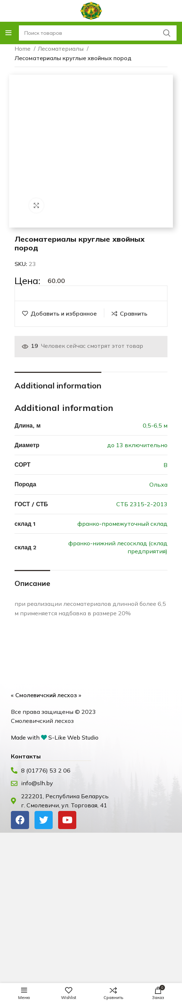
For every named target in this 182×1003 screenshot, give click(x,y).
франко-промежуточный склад (122, 523)
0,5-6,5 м (155, 425)
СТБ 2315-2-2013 (141, 504)
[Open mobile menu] (8, 33)
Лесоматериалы (61, 48)
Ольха (158, 484)
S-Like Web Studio (73, 737)
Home (23, 48)
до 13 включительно (137, 445)
